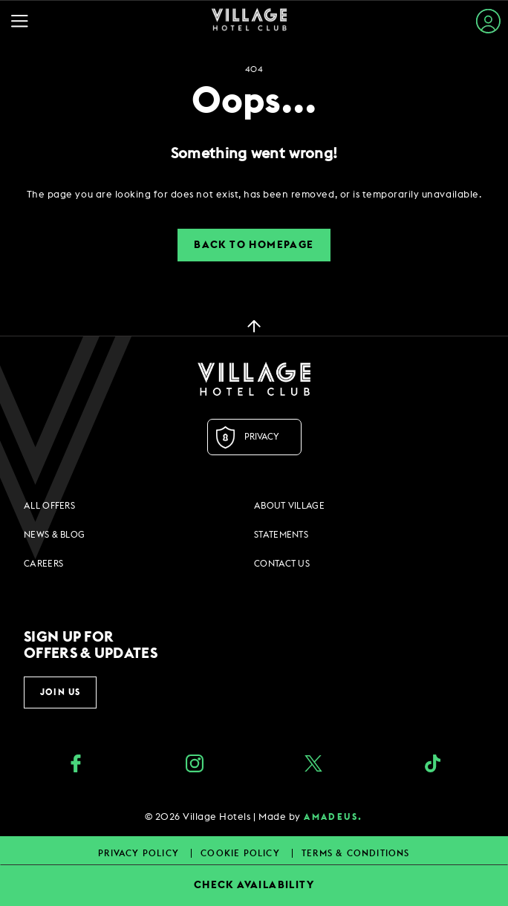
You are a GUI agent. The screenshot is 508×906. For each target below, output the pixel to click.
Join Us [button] (60, 692)
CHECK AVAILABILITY (254, 885)
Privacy (261, 436)
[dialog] (254, 195)
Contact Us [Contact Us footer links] (282, 563)
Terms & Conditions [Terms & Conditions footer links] (356, 853)
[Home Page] (249, 21)
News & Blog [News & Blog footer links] (54, 534)
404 (254, 69)
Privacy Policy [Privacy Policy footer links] (140, 853)
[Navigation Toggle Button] (23, 21)
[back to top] (254, 325)
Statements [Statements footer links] (281, 534)
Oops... (254, 102)
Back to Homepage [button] (253, 245)
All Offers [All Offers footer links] (49, 505)
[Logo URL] (254, 379)
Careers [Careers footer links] (43, 563)
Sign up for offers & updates (90, 645)
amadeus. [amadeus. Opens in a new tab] (333, 816)
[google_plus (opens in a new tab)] (432, 765)
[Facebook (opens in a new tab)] (76, 765)
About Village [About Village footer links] (289, 505)
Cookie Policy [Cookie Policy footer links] (242, 853)
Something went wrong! (254, 153)
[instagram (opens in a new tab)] (194, 765)
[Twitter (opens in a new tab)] (313, 765)
